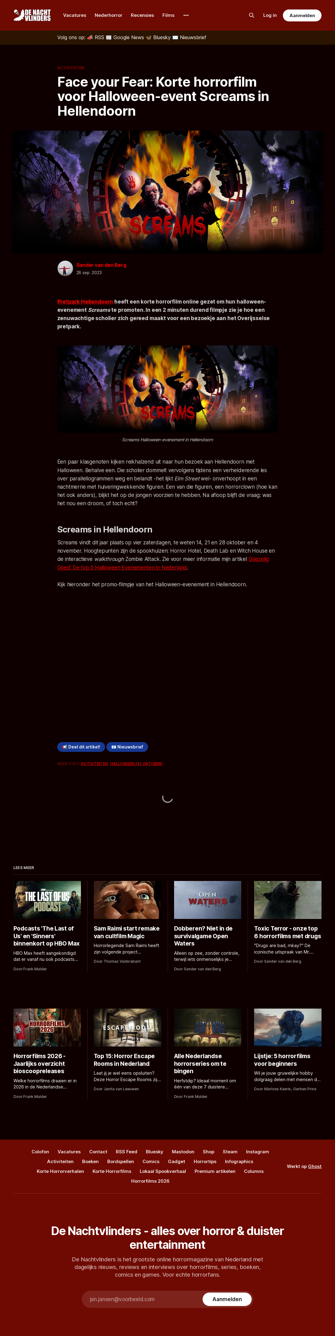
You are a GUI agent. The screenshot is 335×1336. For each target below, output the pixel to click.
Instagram (257, 1152)
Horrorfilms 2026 (150, 1181)
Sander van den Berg (101, 265)
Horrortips (205, 1161)
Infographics (239, 1161)
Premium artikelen (215, 1171)
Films (168, 15)
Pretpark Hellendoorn (85, 302)
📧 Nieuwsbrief (127, 747)
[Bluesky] (159, 37)
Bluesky (154, 1152)
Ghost (315, 1166)
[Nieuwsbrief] (189, 37)
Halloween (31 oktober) (136, 763)
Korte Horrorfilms (112, 1171)
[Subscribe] (227, 1299)
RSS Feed (126, 1152)
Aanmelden (302, 15)
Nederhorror (108, 15)
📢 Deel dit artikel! (81, 747)
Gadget (176, 1161)
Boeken (90, 1161)
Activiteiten (71, 67)
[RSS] (96, 37)
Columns (254, 1171)
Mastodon (183, 1152)
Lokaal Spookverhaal (163, 1171)
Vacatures (74, 15)
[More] (186, 15)
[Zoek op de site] (252, 15)
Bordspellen (120, 1161)
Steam (230, 1152)
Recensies (142, 15)
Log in (270, 15)
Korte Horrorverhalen (60, 1171)
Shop (208, 1152)
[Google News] (126, 37)
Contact (98, 1152)
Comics (151, 1161)
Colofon (40, 1152)
